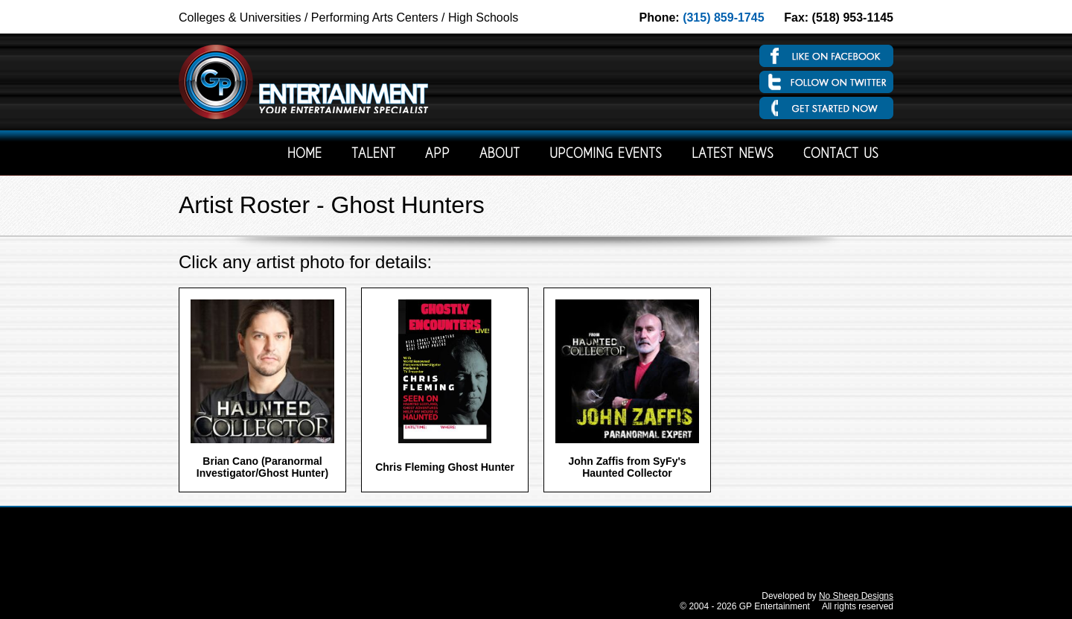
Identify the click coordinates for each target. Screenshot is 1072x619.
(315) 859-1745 (723, 17)
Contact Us (840, 154)
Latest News (732, 154)
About (499, 154)
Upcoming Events (605, 154)
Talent (373, 154)
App (437, 154)
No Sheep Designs (856, 596)
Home (304, 154)
